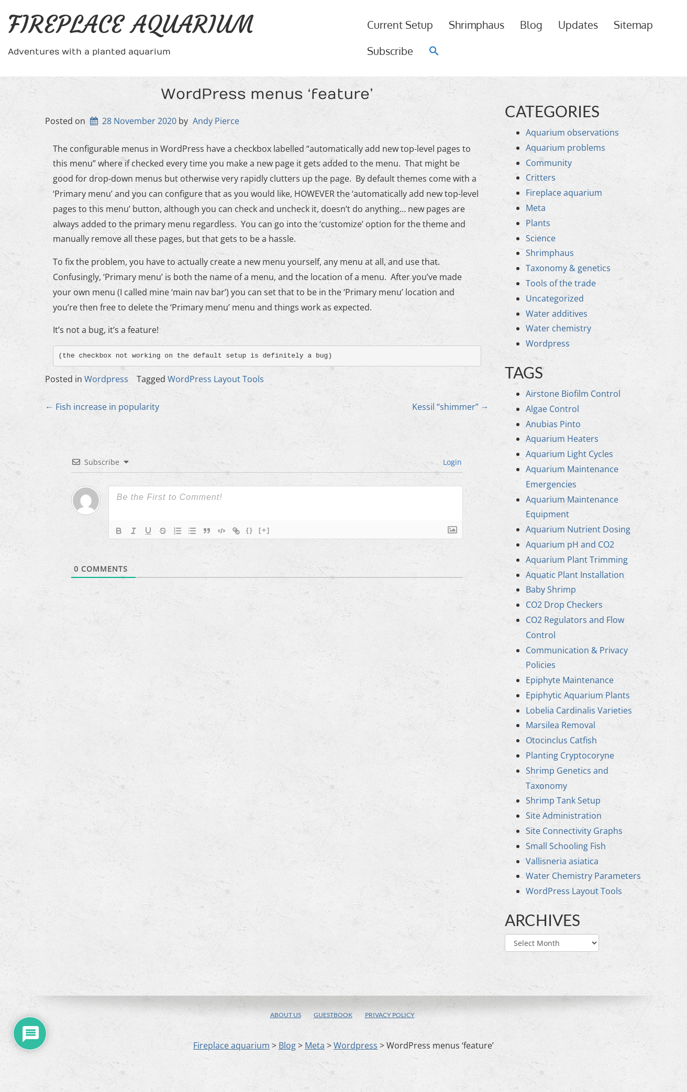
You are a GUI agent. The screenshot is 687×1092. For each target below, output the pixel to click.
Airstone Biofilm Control (573, 393)
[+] (264, 530)
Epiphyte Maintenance (570, 680)
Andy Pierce (216, 121)
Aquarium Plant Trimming (577, 559)
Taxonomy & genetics (568, 268)
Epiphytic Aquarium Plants (578, 695)
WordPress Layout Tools (216, 379)
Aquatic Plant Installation (575, 575)
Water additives (557, 313)
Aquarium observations (572, 132)
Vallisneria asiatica (562, 861)
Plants (538, 223)
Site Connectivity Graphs (574, 831)
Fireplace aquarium (131, 24)
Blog (531, 24)
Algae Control (552, 409)
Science (541, 238)
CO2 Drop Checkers (564, 604)
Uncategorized (555, 298)
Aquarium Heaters (562, 438)
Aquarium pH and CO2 (570, 544)
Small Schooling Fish (566, 846)
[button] (434, 51)
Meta (536, 208)
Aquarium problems (565, 147)
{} (249, 530)
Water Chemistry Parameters (583, 876)
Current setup (400, 24)
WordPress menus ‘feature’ (267, 94)
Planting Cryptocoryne (570, 755)
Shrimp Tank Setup (563, 800)
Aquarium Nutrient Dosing (578, 529)
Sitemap (633, 24)
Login (451, 462)
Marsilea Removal (560, 725)
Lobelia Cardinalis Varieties (579, 710)
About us (285, 1015)
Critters (541, 177)
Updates (578, 24)
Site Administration (564, 815)
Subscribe (390, 51)
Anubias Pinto (553, 424)
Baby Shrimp (551, 589)
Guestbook (333, 1015)
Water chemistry (558, 328)
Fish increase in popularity (102, 407)
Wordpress (106, 379)
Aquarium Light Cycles (569, 454)
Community (549, 163)
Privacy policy (390, 1015)
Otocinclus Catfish (561, 740)
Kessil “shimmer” (450, 407)
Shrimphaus (476, 24)
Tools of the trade (561, 283)
